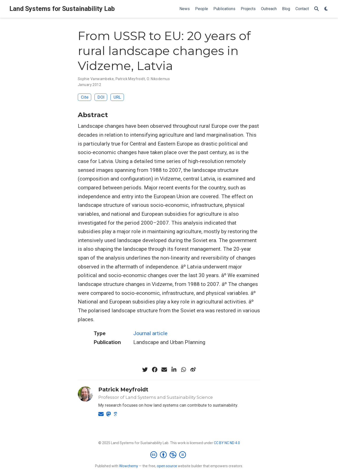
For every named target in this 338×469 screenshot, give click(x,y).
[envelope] (164, 369)
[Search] (316, 9)
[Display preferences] (326, 9)
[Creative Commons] (169, 454)
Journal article (150, 333)
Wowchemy (128, 466)
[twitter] (145, 369)
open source (167, 466)
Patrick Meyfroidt (130, 79)
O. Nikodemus (158, 79)
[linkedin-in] (174, 369)
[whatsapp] (183, 369)
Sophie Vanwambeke (96, 79)
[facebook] (154, 369)
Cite (84, 97)
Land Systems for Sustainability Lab (62, 8)
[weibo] (193, 369)
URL (117, 97)
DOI (101, 97)
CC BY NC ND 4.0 (227, 443)
